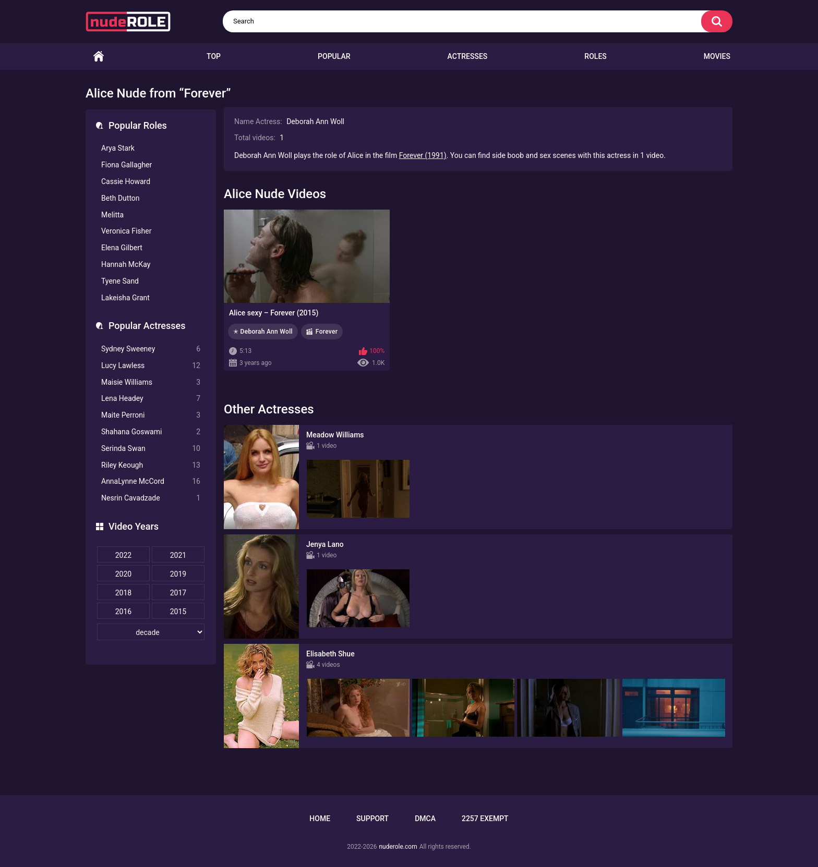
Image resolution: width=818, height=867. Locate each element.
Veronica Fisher (126, 231)
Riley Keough (150, 465)
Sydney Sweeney (150, 349)
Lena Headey (150, 398)
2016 (123, 611)
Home (99, 56)
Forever (327, 331)
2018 (123, 593)
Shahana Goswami (150, 432)
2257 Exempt (485, 818)
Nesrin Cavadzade (150, 498)
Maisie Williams (150, 382)
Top (214, 56)
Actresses (468, 56)
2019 (178, 574)
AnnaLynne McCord (150, 481)
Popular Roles (138, 125)
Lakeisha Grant (125, 298)
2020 (123, 574)
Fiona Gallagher (126, 165)
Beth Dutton (120, 198)
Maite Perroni (150, 415)
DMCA (425, 818)
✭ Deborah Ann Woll (263, 331)
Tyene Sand (120, 281)
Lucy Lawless (150, 365)
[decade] (150, 632)
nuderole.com (398, 846)
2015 (178, 611)
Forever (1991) (423, 155)
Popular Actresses (147, 325)
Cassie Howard (125, 181)
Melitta (112, 215)
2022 (123, 555)
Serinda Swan (150, 448)
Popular (334, 56)
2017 (178, 593)
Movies (717, 56)
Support (372, 818)
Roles (595, 56)
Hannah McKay (125, 264)
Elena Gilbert (121, 247)
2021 (178, 555)
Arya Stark (118, 148)
